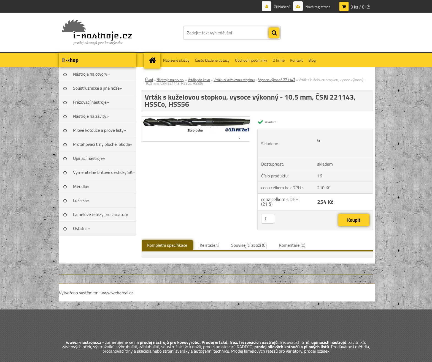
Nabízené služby (176, 60)
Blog (311, 60)
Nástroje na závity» (91, 116)
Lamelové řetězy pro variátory (100, 214)
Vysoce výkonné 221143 (276, 80)
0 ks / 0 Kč (360, 7)
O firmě (279, 60)
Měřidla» (81, 186)
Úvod (149, 80)
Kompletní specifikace (167, 245)
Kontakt (296, 60)
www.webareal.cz (117, 292)
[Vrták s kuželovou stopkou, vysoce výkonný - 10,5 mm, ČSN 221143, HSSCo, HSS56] (198, 119)
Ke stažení (209, 245)
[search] (274, 33)
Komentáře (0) (292, 245)
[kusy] (268, 219)
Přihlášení (282, 7)
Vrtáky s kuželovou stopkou (234, 80)
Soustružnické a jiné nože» (97, 88)
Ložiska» (81, 200)
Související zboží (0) (249, 245)
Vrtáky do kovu (199, 80)
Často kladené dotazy (212, 60)
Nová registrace (317, 7)
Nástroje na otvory (170, 80)
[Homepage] (154, 60)
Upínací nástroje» (89, 158)
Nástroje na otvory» (91, 74)
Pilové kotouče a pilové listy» (99, 130)
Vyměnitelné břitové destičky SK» (104, 172)
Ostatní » (81, 228)
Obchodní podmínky (251, 60)
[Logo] (97, 32)
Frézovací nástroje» (91, 102)
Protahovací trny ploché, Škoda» (102, 144)
